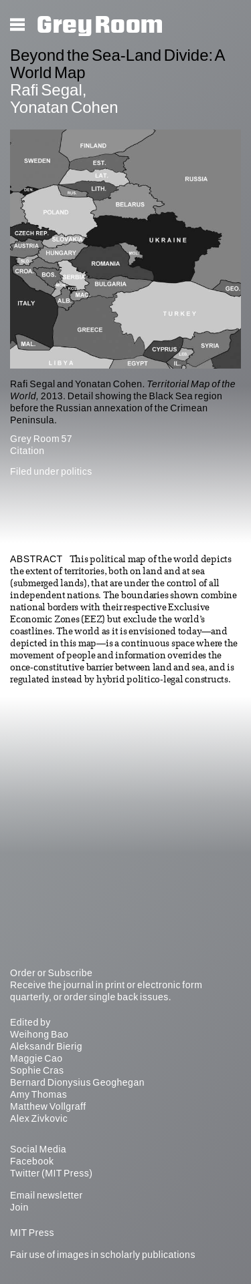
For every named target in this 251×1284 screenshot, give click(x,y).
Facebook (32, 1161)
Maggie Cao (36, 1058)
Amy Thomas (38, 1094)
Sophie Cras (37, 1070)
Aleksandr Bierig (46, 1046)
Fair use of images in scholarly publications (102, 1254)
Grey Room (100, 25)
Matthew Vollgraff (48, 1106)
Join (19, 1207)
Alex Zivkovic (39, 1118)
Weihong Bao (39, 1034)
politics (76, 471)
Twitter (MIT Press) (51, 1173)
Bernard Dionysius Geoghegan (77, 1082)
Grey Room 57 (41, 438)
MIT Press (32, 1232)
